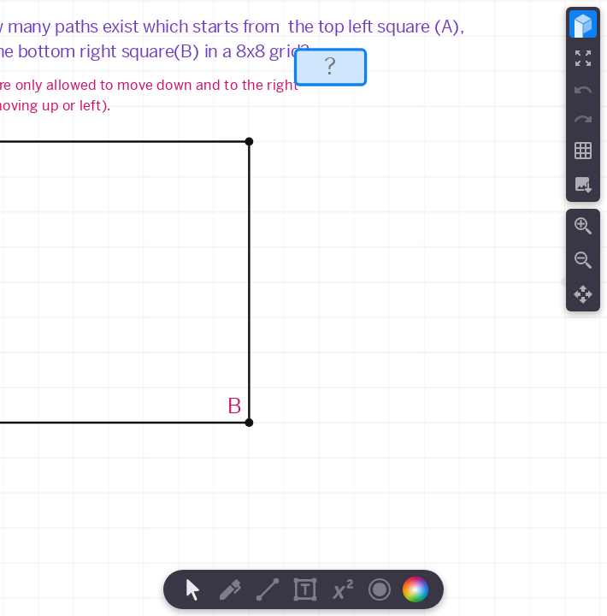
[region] (303, 308)
